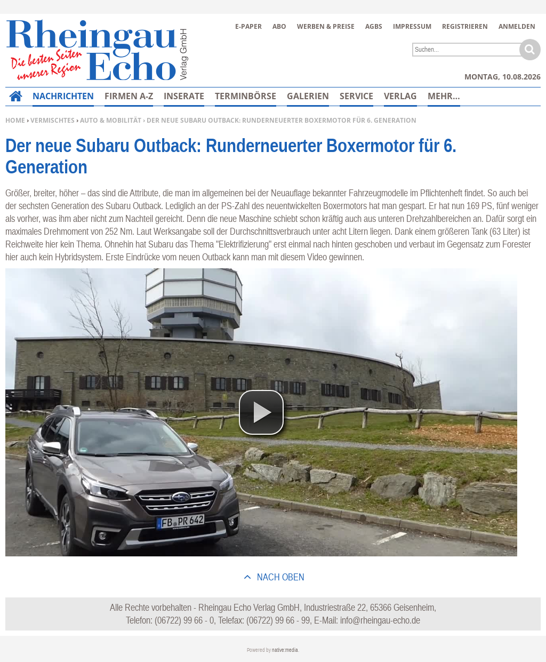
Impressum (412, 26)
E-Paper (248, 26)
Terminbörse (245, 96)
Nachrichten (63, 96)
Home (15, 120)
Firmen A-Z (129, 96)
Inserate (184, 96)
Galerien (308, 96)
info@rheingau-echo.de (380, 620)
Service (356, 96)
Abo (279, 26)
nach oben (279, 577)
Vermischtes (52, 120)
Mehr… (444, 96)
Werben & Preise (326, 26)
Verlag (400, 96)
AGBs (373, 26)
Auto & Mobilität (110, 120)
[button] (261, 412)
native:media (285, 650)
